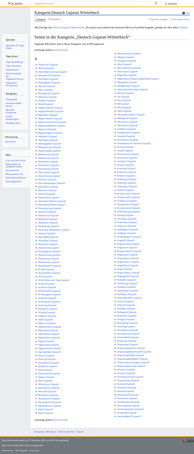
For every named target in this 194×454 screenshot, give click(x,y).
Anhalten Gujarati (126, 286)
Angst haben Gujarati (128, 272)
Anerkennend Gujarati (128, 207)
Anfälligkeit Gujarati (127, 229)
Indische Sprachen (66, 431)
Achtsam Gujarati (47, 298)
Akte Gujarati (45, 369)
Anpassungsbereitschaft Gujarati (134, 351)
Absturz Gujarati (46, 233)
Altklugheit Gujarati (127, 118)
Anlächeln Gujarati (126, 315)
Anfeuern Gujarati (126, 225)
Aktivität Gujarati (47, 391)
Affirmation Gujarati (48, 333)
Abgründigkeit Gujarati (50, 132)
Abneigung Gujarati (48, 168)
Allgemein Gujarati (126, 75)
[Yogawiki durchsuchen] (96, 3)
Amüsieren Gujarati (127, 157)
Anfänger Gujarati (126, 233)
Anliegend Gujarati (127, 312)
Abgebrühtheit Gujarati (50, 107)
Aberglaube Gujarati (48, 93)
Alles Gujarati (124, 64)
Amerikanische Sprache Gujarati (134, 143)
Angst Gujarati (124, 269)
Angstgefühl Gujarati (128, 276)
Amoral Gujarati (125, 146)
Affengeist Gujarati (48, 330)
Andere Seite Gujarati (128, 193)
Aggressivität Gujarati (49, 348)
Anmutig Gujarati (126, 326)
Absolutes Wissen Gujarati (52, 201)
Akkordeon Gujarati (48, 362)
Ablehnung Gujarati (48, 154)
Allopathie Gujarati (127, 82)
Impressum (34, 450)
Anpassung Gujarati (127, 344)
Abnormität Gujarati (48, 172)
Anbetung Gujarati (126, 179)
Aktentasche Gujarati (49, 373)
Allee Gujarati (45, 409)
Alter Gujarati (124, 110)
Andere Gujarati (125, 189)
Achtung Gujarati (47, 305)
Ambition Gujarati (126, 128)
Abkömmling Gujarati (49, 150)
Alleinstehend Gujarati (128, 53)
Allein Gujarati (45, 412)
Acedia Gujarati (46, 269)
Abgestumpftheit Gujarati (51, 125)
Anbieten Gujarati (126, 182)
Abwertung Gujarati (48, 262)
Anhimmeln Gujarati (127, 290)
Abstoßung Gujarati (48, 226)
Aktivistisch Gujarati (48, 387)
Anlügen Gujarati (126, 319)
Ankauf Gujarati (125, 301)
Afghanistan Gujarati (49, 337)
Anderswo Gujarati (127, 200)
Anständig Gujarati (127, 412)
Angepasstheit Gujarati (129, 251)
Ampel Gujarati (125, 150)
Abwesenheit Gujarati (49, 265)
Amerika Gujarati (126, 136)
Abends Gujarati (46, 86)
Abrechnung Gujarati (49, 175)
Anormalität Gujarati (127, 337)
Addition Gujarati (47, 315)
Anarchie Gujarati (126, 168)
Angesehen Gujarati (127, 254)
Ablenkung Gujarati (48, 157)
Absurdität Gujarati (48, 236)
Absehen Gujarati (47, 190)
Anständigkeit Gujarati (128, 416)
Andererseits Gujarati (128, 197)
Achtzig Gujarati (46, 312)
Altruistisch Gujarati (127, 125)
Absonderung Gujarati (49, 208)
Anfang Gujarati (125, 215)
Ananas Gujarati (125, 164)
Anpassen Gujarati (126, 340)
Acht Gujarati (45, 276)
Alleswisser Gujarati (127, 71)
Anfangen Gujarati (126, 218)
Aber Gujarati (45, 89)
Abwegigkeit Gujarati (49, 251)
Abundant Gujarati (48, 240)
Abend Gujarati (46, 68)
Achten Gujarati (46, 283)
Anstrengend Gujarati (128, 401)
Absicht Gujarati (46, 193)
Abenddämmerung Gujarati (52, 71)
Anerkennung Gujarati (128, 211)
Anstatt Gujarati (125, 391)
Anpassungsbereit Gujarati (131, 348)
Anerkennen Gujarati (128, 204)
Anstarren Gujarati (126, 387)
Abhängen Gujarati (48, 139)
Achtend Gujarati (47, 287)
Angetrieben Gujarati (128, 261)
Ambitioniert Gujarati (128, 132)
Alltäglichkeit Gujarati (128, 85)
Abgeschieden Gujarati (50, 118)
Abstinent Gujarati (47, 218)
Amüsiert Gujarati (126, 161)
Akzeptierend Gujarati (49, 402)
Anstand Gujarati (126, 383)
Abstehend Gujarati (48, 215)
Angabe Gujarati (125, 240)
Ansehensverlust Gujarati (130, 376)
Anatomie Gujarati (126, 172)
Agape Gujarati (46, 341)
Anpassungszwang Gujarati (131, 365)
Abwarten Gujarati (48, 244)
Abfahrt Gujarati (46, 100)
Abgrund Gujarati (47, 129)
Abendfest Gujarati (48, 78)
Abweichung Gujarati (49, 254)
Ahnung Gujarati (46, 359)
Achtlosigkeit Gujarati (49, 294)
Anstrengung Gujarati (128, 405)
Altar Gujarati (124, 107)
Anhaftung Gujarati (127, 283)
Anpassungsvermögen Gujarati (133, 362)
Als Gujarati (123, 96)
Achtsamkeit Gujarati (49, 301)
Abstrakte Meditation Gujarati (54, 229)
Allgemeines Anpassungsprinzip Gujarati (138, 78)
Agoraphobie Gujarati (49, 351)
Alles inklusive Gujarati (129, 67)
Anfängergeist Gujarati (129, 236)
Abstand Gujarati (47, 211)
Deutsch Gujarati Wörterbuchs (69, 27)
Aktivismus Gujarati (48, 384)
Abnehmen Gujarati (48, 165)
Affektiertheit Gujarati (49, 326)
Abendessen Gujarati (49, 75)
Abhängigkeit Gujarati (49, 143)
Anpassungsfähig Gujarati (130, 355)
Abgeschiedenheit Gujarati (52, 122)
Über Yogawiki (21, 450)
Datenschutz (7, 450)
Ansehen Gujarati (126, 373)
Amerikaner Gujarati (127, 139)
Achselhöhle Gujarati (49, 272)
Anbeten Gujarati (126, 175)
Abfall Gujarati (45, 104)
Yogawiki (15, 3)
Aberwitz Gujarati (47, 96)
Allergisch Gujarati (126, 60)
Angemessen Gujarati (128, 243)
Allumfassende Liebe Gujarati (132, 89)
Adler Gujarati (45, 319)
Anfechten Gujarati (127, 222)
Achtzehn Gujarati (47, 308)
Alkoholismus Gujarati (49, 405)
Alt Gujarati (123, 103)
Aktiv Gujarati (45, 380)
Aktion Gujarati (46, 377)
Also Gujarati (124, 100)
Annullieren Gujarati (127, 330)
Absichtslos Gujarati (48, 197)
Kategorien (39, 431)
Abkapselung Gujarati (49, 147)
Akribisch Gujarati (47, 366)
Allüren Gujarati (125, 93)
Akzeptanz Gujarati (48, 394)
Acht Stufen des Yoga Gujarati (53, 280)
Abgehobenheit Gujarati (50, 111)
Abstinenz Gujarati (48, 222)
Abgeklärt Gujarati (47, 114)
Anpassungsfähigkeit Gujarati (132, 358)
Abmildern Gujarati (48, 161)
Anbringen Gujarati (127, 186)
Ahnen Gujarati (46, 355)
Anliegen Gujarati (126, 308)
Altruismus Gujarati (127, 121)
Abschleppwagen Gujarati (51, 183)
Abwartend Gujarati (48, 247)
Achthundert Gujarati (49, 290)
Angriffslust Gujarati (127, 265)
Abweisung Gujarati (48, 258)
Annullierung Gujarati (128, 333)
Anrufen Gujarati (126, 369)
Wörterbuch (51, 431)
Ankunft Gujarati (126, 304)
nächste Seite (60, 49)
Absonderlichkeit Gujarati (51, 204)
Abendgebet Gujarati (49, 82)
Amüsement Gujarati (128, 154)
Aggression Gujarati (48, 344)
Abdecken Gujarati (48, 64)
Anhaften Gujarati (126, 279)
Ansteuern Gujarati (127, 398)
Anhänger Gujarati (126, 294)
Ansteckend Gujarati (127, 394)
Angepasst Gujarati (127, 247)
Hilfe (186, 13)
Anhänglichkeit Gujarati (129, 297)
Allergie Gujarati (125, 57)
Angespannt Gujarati (128, 258)
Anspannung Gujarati (128, 380)
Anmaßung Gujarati (127, 322)
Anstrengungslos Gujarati (130, 409)
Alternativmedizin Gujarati (131, 114)
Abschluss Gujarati (48, 186)
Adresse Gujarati (47, 323)
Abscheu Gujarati (47, 179)
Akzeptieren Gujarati (49, 398)
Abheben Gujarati (47, 136)
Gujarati (183, 27)
